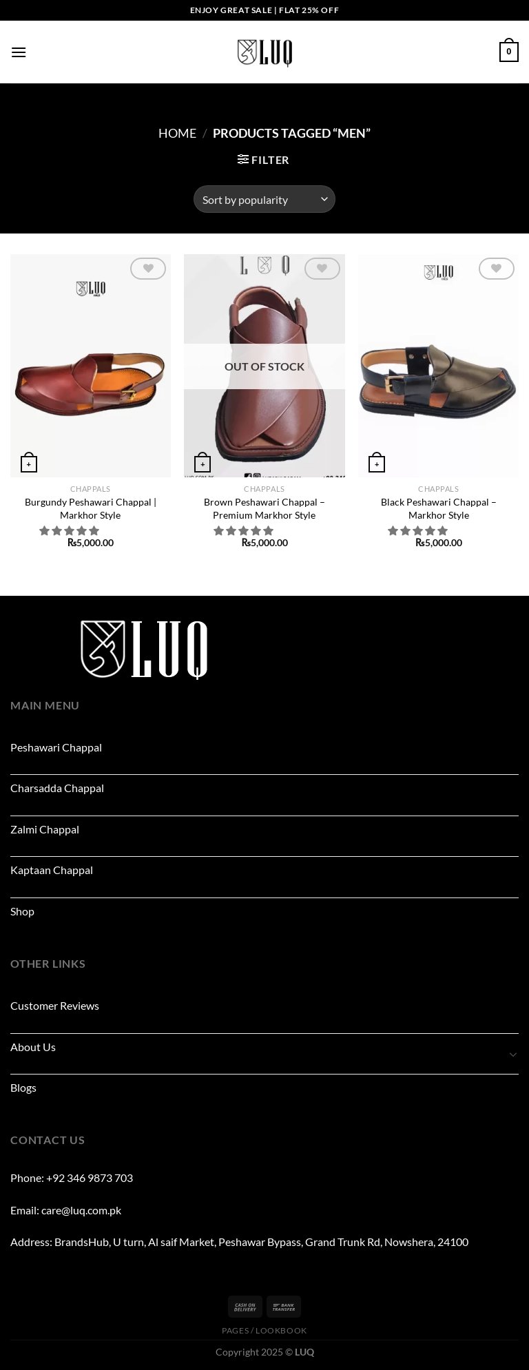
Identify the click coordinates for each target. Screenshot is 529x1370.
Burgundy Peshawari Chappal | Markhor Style (90, 508)
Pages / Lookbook (264, 1330)
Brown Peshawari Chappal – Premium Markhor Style (264, 508)
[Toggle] (513, 1054)
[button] (70, 531)
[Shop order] (264, 199)
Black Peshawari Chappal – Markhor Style (439, 508)
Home (177, 133)
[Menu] (18, 52)
